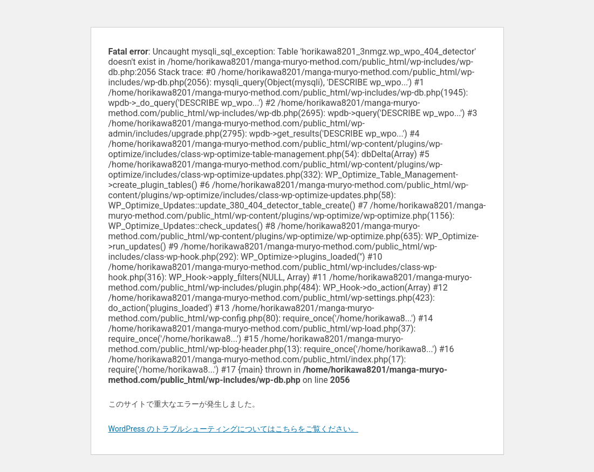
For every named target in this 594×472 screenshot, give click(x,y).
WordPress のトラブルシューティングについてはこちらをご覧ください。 (233, 428)
